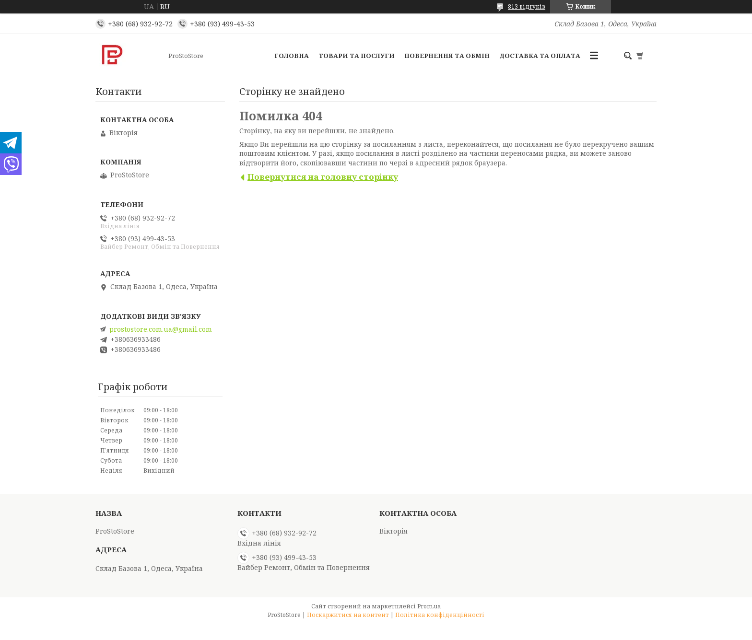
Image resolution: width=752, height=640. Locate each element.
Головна (291, 55)
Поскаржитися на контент (348, 615)
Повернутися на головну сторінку (322, 176)
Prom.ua (429, 606)
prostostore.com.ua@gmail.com (160, 329)
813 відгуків (526, 6)
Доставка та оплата (539, 55)
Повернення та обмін (447, 55)
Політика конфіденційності (439, 615)
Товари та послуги (356, 55)
